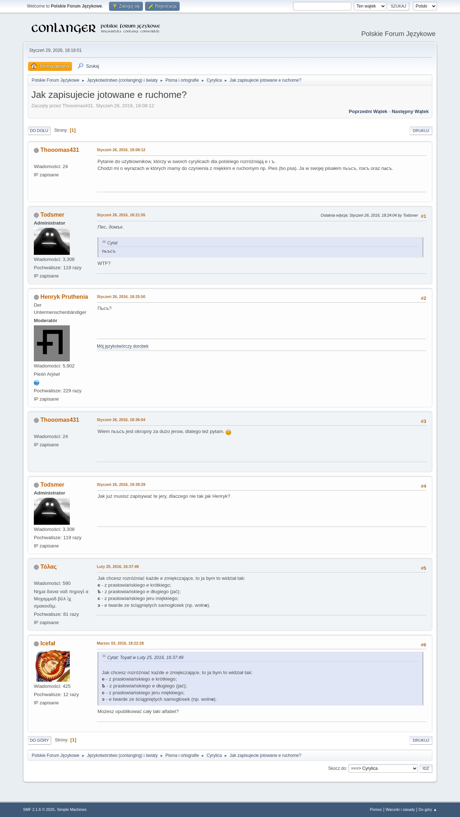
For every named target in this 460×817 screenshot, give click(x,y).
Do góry (39, 740)
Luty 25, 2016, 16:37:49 (118, 566)
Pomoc (376, 809)
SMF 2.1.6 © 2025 (39, 809)
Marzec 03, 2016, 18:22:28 (120, 643)
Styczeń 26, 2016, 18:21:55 (121, 215)
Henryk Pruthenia (64, 297)
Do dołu (39, 130)
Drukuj (421, 130)
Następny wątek (410, 111)
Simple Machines (71, 809)
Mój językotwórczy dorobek (123, 346)
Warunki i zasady (400, 809)
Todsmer (52, 215)
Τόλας (48, 567)
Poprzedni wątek (368, 111)
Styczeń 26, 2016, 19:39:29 (121, 484)
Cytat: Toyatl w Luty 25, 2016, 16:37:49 (145, 657)
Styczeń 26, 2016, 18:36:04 (121, 419)
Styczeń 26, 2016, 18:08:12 (121, 150)
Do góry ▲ (428, 809)
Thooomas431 (59, 150)
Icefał (47, 643)
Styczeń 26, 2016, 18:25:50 (121, 296)
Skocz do (337, 768)
